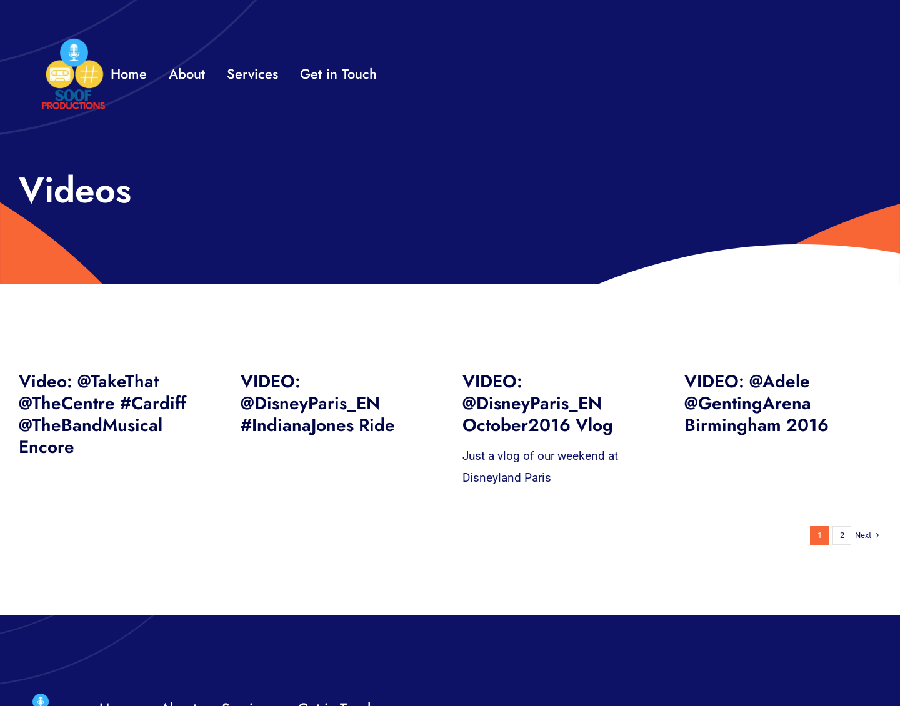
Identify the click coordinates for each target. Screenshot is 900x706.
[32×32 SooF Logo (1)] (73, 43)
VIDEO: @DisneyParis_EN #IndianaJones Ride (318, 403)
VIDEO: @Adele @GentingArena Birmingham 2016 (756, 403)
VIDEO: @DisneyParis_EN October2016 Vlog (537, 403)
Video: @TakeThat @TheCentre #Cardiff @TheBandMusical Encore (102, 414)
